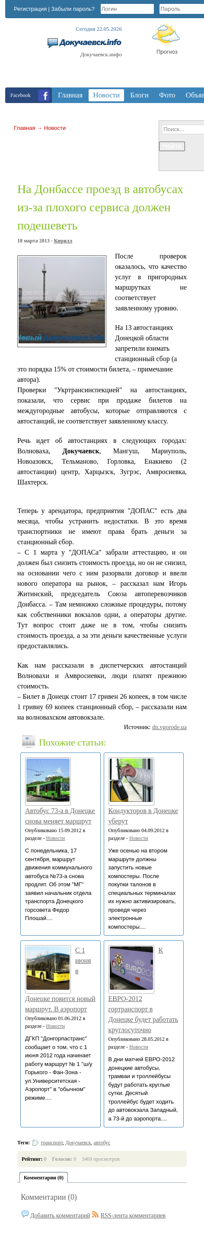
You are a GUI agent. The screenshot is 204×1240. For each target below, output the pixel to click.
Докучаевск (78, 1143)
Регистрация (30, 9)
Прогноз (167, 51)
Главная (24, 128)
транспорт (52, 1143)
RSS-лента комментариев (133, 1215)
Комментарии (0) (49, 1197)
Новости (55, 128)
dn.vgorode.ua (169, 727)
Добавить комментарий (60, 1215)
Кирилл (63, 241)
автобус (102, 1143)
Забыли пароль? (73, 9)
